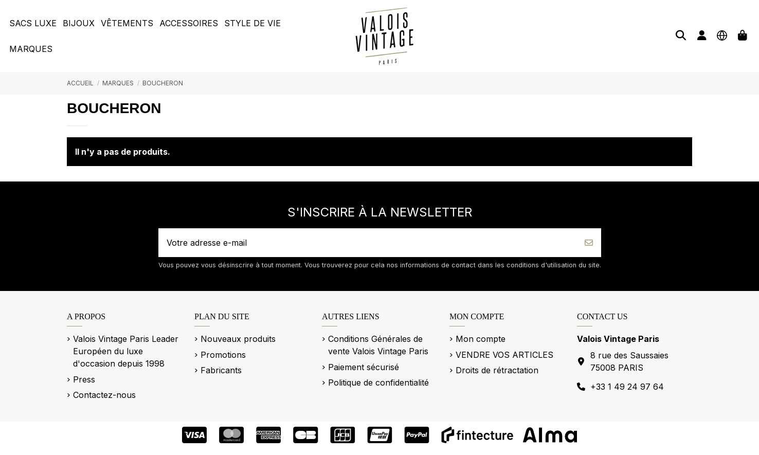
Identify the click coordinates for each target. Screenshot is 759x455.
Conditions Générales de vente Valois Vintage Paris (378, 345)
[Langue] (722, 35)
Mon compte (480, 339)
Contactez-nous (104, 395)
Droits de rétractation (497, 370)
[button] (33, 23)
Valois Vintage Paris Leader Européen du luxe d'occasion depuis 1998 (125, 351)
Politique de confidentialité (378, 382)
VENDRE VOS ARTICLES (504, 355)
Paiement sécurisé (363, 367)
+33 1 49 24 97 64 (627, 386)
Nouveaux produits (238, 339)
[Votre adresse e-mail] (367, 242)
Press (84, 379)
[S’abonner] (588, 242)
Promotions (223, 355)
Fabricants (221, 370)
